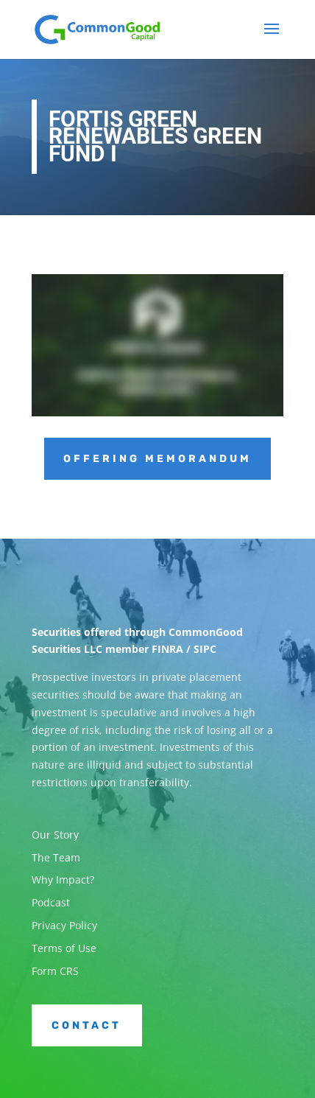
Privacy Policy (64, 925)
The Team (56, 857)
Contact (86, 1025)
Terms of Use (64, 948)
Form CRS (55, 971)
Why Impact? (63, 880)
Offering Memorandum (157, 458)
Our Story (55, 835)
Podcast (51, 902)
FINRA (167, 649)
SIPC (205, 649)
